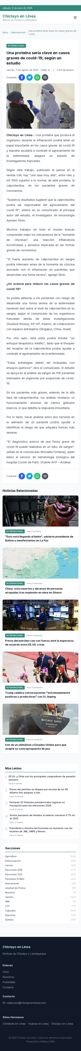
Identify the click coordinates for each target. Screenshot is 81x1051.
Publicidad (9, 982)
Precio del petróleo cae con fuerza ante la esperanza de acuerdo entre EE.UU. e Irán (39, 642)
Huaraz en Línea (38, 1023)
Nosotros (8, 977)
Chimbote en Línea (14, 1023)
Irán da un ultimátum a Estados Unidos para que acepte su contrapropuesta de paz (35, 746)
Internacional (18, 32)
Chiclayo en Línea (62, 1023)
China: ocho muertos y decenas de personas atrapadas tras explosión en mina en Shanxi (34, 590)
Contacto (8, 987)
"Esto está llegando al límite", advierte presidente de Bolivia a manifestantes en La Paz (39, 538)
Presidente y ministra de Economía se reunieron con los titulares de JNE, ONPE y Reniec (41, 830)
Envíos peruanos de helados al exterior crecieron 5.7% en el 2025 (42, 817)
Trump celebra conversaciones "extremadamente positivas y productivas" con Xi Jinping (37, 694)
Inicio (5, 32)
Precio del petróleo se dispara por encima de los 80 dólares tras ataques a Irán (39, 791)
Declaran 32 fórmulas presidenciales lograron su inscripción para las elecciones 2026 (37, 804)
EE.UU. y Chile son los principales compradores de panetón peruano (42, 778)
